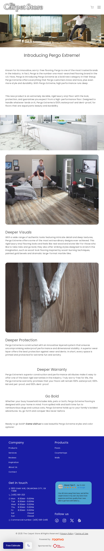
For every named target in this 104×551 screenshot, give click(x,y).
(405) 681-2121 (18, 495)
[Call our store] (28, 545)
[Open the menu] (99, 7)
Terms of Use (81, 533)
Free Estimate (13, 545)
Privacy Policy (66, 533)
